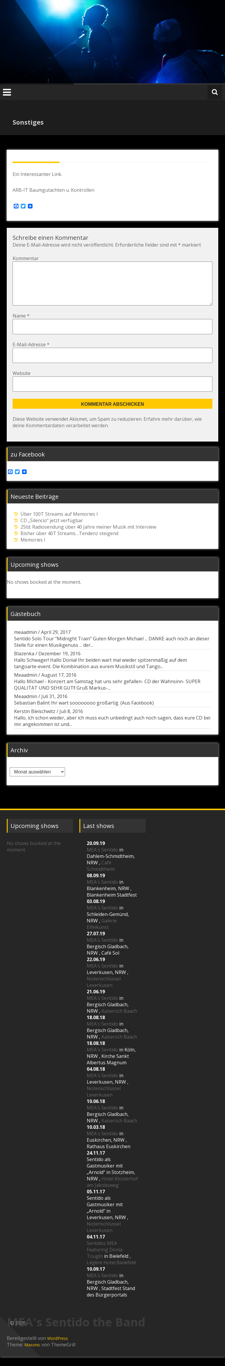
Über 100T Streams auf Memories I (59, 523)
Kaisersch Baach (119, 1020)
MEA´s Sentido (102, 859)
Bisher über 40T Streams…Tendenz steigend (69, 542)
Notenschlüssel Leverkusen (104, 991)
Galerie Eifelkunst (102, 933)
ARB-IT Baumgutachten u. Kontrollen (53, 190)
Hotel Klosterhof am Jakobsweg (112, 1191)
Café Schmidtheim (101, 875)
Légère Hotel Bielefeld (111, 1272)
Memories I (33, 549)
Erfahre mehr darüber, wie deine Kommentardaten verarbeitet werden (107, 431)
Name (21, 325)
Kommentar (26, 258)
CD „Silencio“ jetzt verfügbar (52, 530)
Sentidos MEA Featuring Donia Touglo (104, 1259)
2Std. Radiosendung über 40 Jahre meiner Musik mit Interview (88, 536)
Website (21, 382)
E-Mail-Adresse (31, 354)
